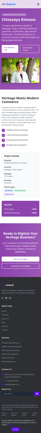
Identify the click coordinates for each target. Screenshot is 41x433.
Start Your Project (20, 259)
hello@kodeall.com (12, 384)
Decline (25, 429)
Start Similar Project (28, 49)
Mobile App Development (12, 346)
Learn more (12, 425)
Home (4, 311)
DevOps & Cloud (8, 358)
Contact (5, 326)
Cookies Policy (34, 414)
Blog (3, 322)
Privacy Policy (4, 414)
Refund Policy (24, 414)
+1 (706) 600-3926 (12, 381)
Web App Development (11, 350)
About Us (5, 319)
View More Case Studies (20, 266)
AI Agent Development (10, 343)
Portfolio (5, 315)
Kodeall (9, 4)
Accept (15, 429)
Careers (5, 330)
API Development (8, 361)
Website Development (10, 354)
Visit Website (9, 48)
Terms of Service (14, 414)
